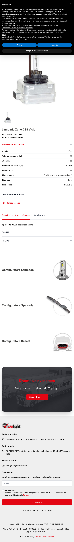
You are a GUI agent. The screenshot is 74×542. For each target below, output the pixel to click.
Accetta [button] (55, 45)
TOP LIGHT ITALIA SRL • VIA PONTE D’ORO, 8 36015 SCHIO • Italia (35, 439)
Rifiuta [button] (19, 45)
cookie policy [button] (10, 16)
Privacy (26, 495)
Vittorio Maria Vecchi (45, 536)
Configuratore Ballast (16, 341)
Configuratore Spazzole (17, 305)
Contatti (47, 510)
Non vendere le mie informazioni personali (17, 28)
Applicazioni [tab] (39, 215)
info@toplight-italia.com (16, 465)
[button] (71, 4)
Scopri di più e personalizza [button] (37, 51)
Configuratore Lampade (18, 270)
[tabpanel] (37, 234)
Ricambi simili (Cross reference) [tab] (16, 215)
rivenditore (37, 381)
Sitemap (27, 510)
